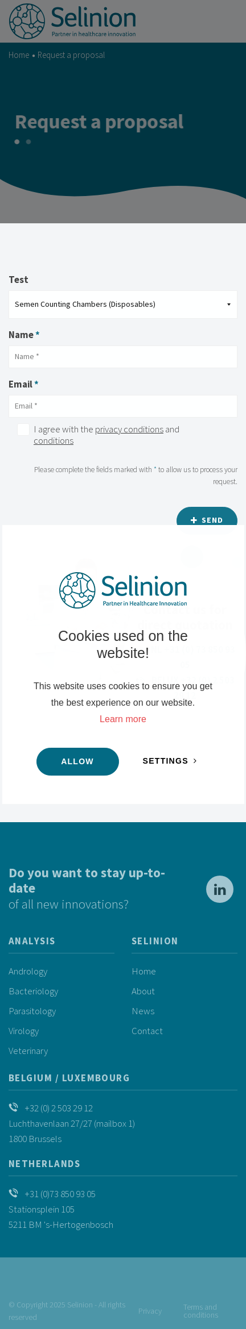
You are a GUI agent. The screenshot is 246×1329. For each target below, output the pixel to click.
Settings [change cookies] (165, 760)
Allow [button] (77, 761)
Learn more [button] (123, 719)
